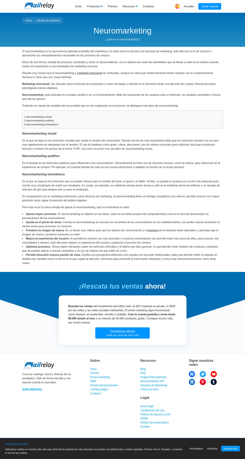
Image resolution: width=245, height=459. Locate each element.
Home (29, 20)
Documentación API (152, 381)
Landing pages (99, 389)
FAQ (143, 373)
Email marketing (100, 377)
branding (153, 230)
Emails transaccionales (104, 385)
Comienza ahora (122, 332)
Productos (93, 6)
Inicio (78, 6)
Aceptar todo (230, 448)
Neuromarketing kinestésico (41, 124)
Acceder (189, 6)
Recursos (128, 6)
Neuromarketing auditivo (39, 120)
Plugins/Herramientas (153, 377)
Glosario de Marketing (48, 20)
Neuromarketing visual (38, 116)
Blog (143, 369)
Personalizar (196, 448)
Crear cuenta (209, 6)
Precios (112, 6)
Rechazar (212, 448)
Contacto (148, 6)
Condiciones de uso (152, 410)
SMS (93, 381)
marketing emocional (89, 73)
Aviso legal (146, 406)
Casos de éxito (149, 389)
